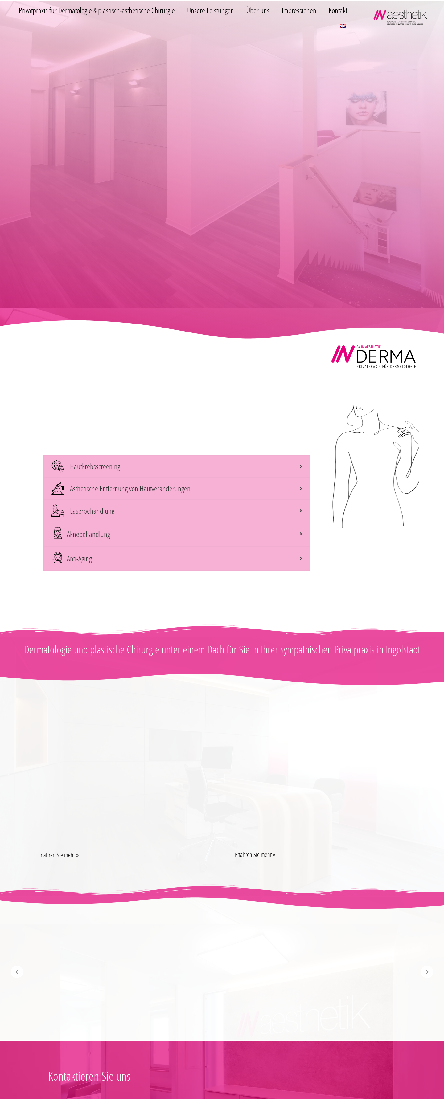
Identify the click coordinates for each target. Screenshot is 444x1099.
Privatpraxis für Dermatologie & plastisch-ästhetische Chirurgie (97, 10)
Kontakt (338, 10)
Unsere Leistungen (210, 10)
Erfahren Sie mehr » (58, 855)
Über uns (257, 10)
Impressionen (299, 10)
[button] (123, 855)
